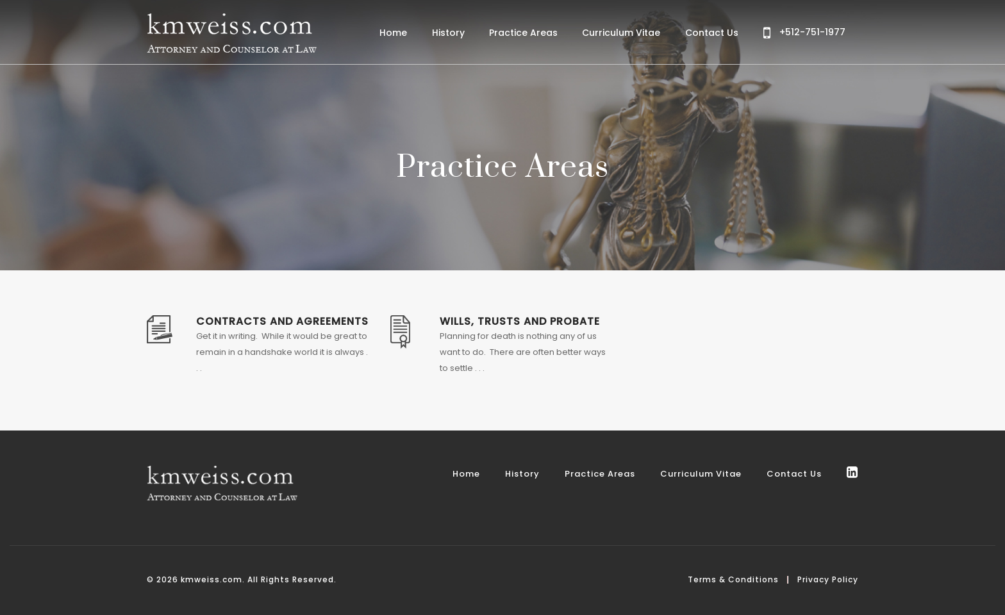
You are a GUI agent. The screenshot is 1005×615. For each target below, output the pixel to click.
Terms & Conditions (733, 579)
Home (393, 32)
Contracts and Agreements (282, 321)
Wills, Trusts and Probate (520, 321)
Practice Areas (523, 32)
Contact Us (711, 32)
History (448, 32)
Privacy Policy (827, 579)
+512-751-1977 (804, 33)
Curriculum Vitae (621, 32)
